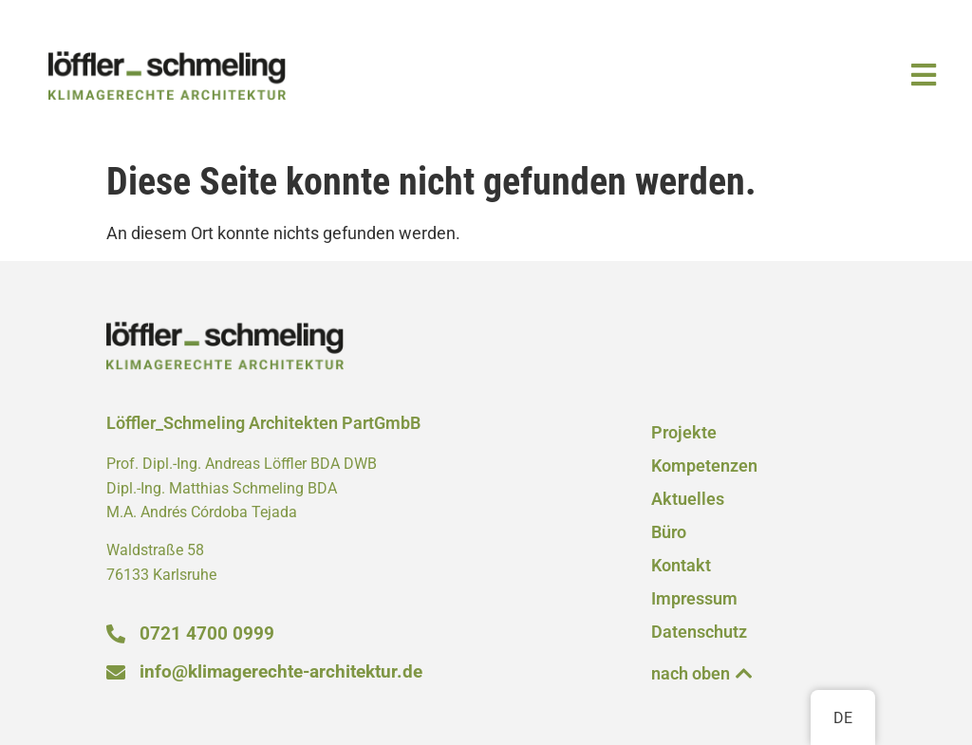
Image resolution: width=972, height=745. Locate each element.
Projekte (684, 432)
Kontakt (681, 565)
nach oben (690, 673)
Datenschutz (699, 632)
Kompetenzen (704, 465)
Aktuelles (687, 499)
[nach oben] (744, 673)
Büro (668, 532)
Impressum (694, 598)
